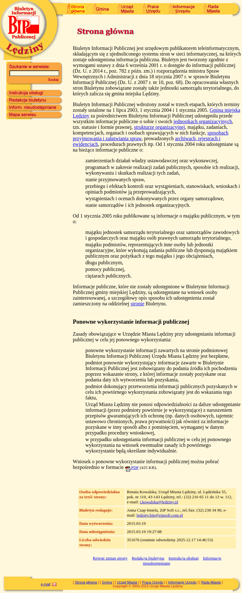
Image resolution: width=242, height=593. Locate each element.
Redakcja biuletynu (148, 558)
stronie (137, 303)
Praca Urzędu (152, 582)
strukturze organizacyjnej (159, 127)
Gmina (107, 582)
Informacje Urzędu (182, 582)
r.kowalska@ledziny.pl (159, 502)
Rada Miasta (211, 582)
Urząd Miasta (127, 582)
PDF (132, 467)
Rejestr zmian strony (110, 558)
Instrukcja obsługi (184, 558)
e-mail (45, 584)
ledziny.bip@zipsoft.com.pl (159, 515)
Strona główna (86, 582)
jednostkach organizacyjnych (202, 121)
